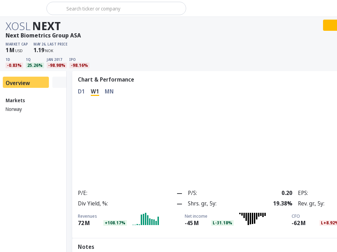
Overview (18, 83)
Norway (14, 109)
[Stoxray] (22, 8)
